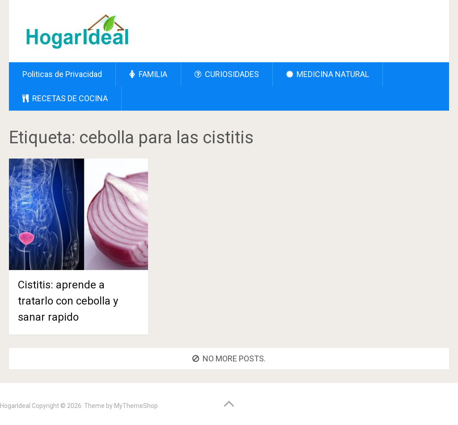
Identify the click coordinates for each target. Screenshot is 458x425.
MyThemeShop (136, 405)
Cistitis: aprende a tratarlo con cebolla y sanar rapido (68, 301)
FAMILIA (148, 74)
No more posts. (229, 358)
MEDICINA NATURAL (327, 74)
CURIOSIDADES (227, 74)
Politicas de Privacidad (62, 74)
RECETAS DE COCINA (65, 98)
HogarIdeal (15, 405)
